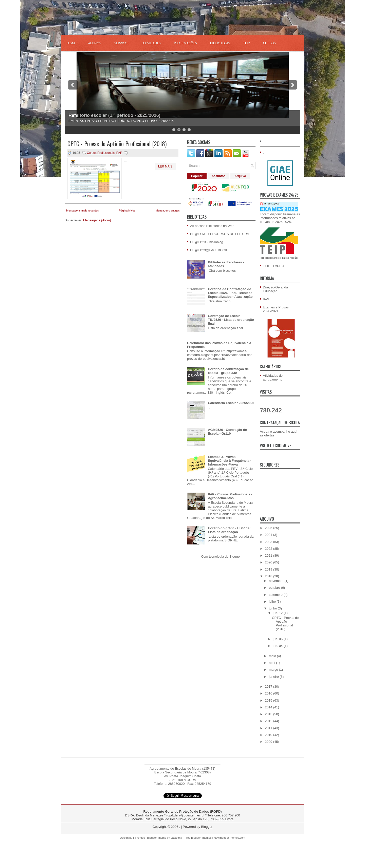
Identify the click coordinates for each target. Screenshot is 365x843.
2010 (269, 735)
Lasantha (176, 837)
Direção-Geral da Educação (275, 289)
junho (273, 608)
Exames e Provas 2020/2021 (276, 309)
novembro (276, 581)
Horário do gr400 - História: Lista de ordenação (229, 530)
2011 (269, 728)
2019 (269, 569)
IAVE (266, 299)
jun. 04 (278, 646)
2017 (269, 686)
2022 (269, 549)
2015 (269, 700)
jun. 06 (278, 639)
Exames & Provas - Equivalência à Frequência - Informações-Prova (229, 460)
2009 (269, 742)
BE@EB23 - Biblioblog (206, 242)
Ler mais (165, 166)
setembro (276, 595)
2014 (269, 707)
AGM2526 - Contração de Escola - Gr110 (227, 431)
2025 (269, 528)
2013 (269, 714)
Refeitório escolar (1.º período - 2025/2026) (114, 115)
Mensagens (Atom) (97, 220)
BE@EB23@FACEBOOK (208, 250)
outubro (275, 587)
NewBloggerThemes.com (229, 837)
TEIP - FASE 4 (273, 266)
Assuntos (219, 176)
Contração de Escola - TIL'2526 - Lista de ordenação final (231, 319)
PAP (119, 153)
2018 (269, 576)
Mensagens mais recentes (82, 210)
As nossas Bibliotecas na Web (212, 226)
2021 (269, 555)
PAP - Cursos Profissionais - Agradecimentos (230, 496)
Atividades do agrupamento (273, 377)
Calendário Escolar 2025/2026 (231, 403)
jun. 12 (278, 613)
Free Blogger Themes (198, 837)
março (274, 669)
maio (273, 656)
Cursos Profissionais (101, 153)
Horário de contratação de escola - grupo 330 (228, 371)
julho (273, 601)
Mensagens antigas (168, 210)
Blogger (235, 556)
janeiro (274, 677)
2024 (269, 535)
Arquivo (240, 176)
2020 (269, 562)
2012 (269, 721)
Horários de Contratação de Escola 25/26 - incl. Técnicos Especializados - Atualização (230, 293)
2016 (269, 693)
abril (272, 663)
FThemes (139, 837)
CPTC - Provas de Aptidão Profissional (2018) (117, 143)
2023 (269, 542)
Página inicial (127, 210)
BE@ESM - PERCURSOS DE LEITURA (219, 234)
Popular (197, 176)
